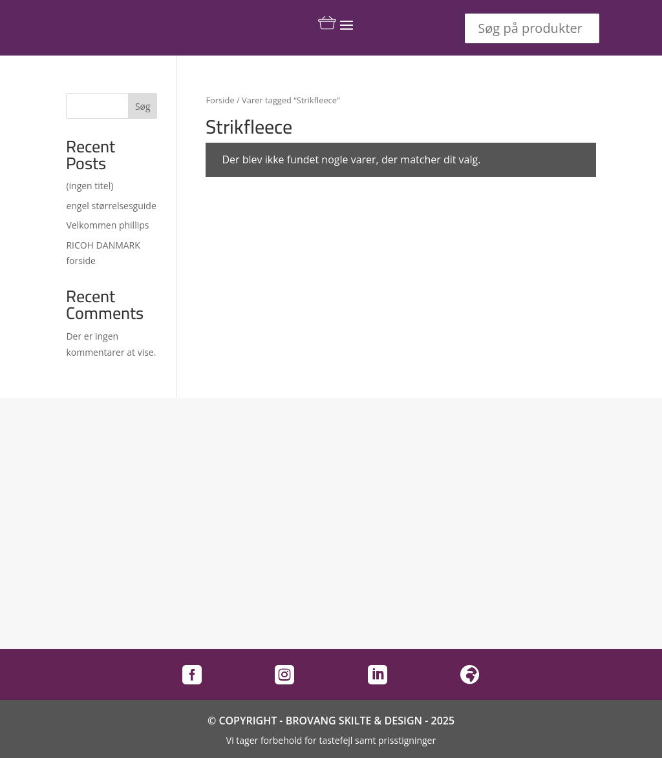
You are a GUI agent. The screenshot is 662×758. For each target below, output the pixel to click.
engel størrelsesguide (111, 206)
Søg (143, 106)
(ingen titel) (89, 185)
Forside (220, 100)
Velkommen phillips (107, 225)
